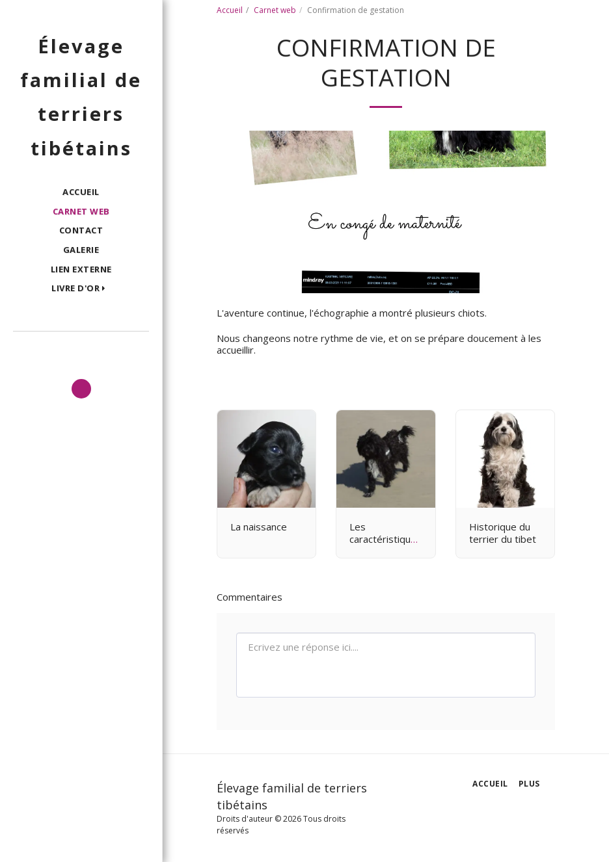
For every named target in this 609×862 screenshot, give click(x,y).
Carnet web (275, 10)
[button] (81, 289)
